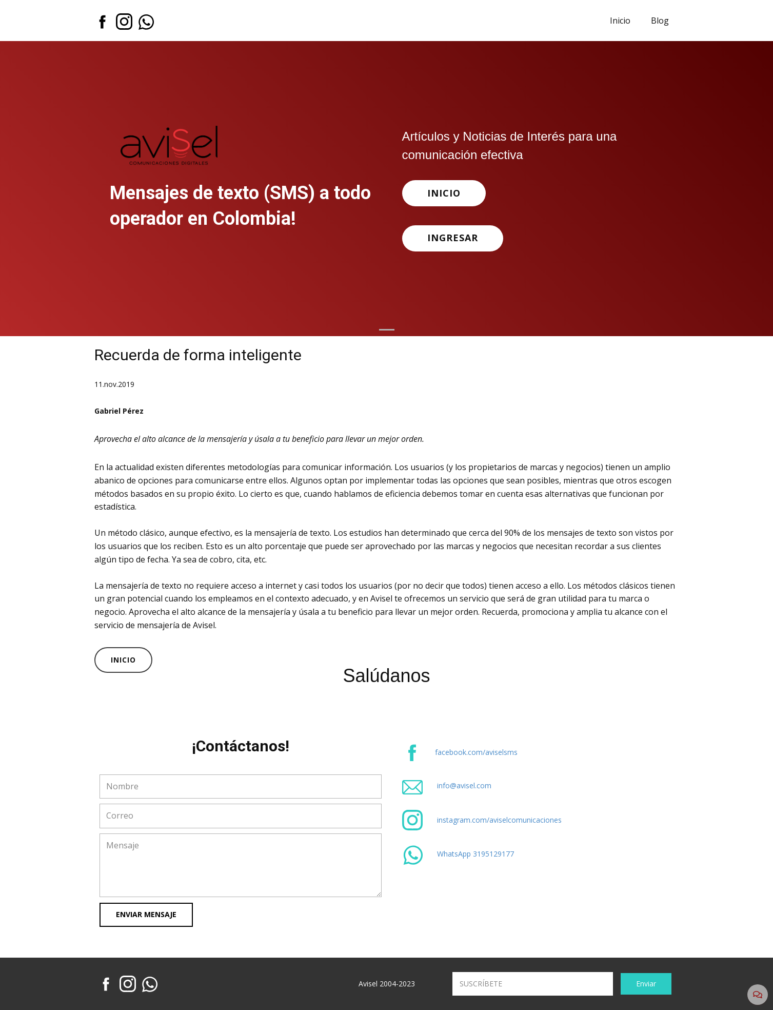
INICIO (444, 193)
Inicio (620, 20)
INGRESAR (452, 237)
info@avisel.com (464, 785)
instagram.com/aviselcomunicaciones (499, 820)
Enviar (646, 983)
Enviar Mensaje (146, 914)
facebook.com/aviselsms (476, 752)
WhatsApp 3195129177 (475, 854)
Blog (660, 20)
